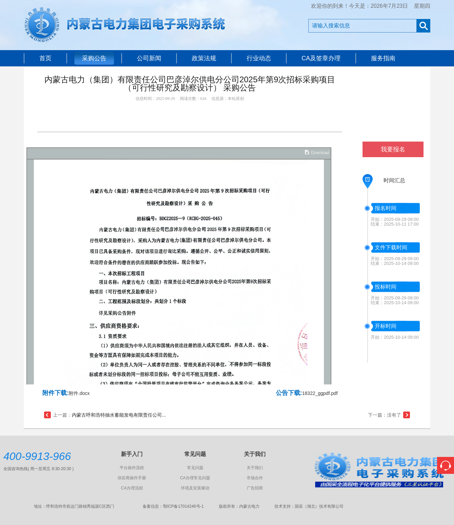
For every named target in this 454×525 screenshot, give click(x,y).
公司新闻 (149, 58)
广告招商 (255, 488)
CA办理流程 (132, 488)
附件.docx (79, 393)
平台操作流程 (132, 467)
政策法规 (204, 58)
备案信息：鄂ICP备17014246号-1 (173, 506)
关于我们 (255, 467)
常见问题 (195, 467)
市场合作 (255, 478)
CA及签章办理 (321, 58)
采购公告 (94, 58)
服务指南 (383, 58)
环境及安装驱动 (195, 488)
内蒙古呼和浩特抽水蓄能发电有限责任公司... (119, 415)
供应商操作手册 (132, 478)
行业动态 (259, 58)
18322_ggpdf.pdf (320, 393)
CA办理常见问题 (195, 478)
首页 (45, 58)
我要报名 (393, 149)
